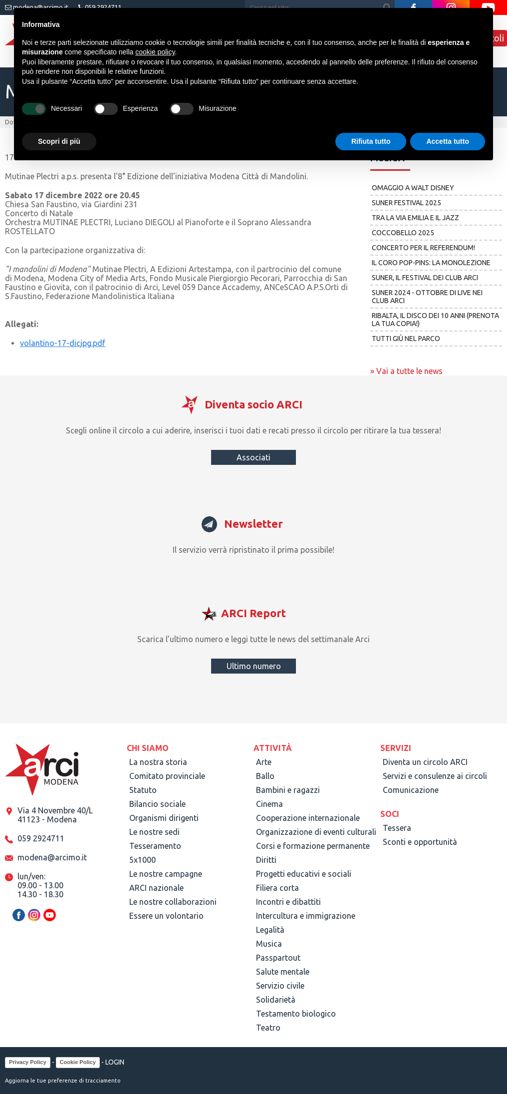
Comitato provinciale (167, 775)
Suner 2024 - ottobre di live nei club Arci (427, 297)
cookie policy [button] (155, 52)
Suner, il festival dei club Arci (425, 278)
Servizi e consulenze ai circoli (435, 775)
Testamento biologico (296, 1013)
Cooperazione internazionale (308, 817)
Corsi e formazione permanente (313, 845)
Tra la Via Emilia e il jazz (415, 218)
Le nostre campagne (165, 873)
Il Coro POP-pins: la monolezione (431, 263)
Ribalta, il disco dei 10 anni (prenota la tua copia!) (435, 320)
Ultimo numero (254, 666)
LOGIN (114, 1062)
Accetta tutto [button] (447, 141)
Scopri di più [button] (59, 141)
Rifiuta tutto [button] (371, 141)
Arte (263, 761)
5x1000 (142, 859)
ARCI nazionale (156, 887)
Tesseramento (155, 845)
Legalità (270, 929)
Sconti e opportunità (420, 841)
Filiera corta (277, 887)
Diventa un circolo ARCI (425, 761)
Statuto (143, 789)
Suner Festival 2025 (406, 203)
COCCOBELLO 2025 (403, 233)
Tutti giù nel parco (406, 339)
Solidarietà (275, 999)
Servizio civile (280, 985)
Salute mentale (282, 971)
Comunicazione (411, 789)
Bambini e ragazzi (288, 789)
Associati (253, 457)
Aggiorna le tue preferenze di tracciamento (63, 1081)
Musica (269, 943)
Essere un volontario (166, 915)
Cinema (269, 803)
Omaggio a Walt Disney (413, 188)
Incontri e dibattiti (288, 901)
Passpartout (278, 957)
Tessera (397, 827)
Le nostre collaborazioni (173, 901)
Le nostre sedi (154, 831)
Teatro (268, 1027)
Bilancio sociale (157, 803)
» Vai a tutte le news (406, 370)
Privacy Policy (27, 1062)
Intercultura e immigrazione (305, 915)
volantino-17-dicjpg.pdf (62, 343)
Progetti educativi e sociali (303, 873)
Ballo (265, 775)
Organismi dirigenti (164, 817)
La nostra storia (158, 761)
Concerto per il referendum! (423, 248)
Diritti (266, 859)
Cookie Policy (78, 1062)
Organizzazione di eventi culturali (316, 831)
